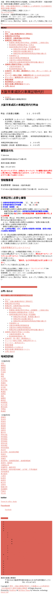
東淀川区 (4, 389)
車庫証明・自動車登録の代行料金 (17, 306)
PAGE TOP (4, 592)
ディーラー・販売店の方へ (15, 343)
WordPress (12, 590)
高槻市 (3, 417)
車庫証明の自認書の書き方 (23, 51)
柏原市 (3, 480)
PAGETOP (4, 518)
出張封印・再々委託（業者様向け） (18, 338)
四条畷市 (4, 489)
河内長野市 (5, 471)
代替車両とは (14, 56)
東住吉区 (4, 407)
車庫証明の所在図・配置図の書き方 (26, 49)
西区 (2, 374)
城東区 (3, 398)
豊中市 (3, 432)
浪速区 (3, 383)
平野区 (3, 409)
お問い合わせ (10, 351)
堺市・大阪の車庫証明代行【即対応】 (19, 301)
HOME (7, 97)
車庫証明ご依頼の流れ (13, 308)
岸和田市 (4, 456)
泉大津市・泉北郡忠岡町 (10, 452)
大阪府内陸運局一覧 (16, 66)
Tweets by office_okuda (9, 501)
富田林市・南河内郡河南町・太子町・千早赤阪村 (19, 469)
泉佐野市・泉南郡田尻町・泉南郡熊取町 (16, 461)
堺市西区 (4, 439)
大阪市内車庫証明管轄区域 (19, 58)
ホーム (7, 299)
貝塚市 (3, 458)
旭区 (2, 396)
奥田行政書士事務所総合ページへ (17, 349)
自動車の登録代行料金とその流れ (17, 332)
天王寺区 (4, 381)
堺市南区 (4, 441)
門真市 (3, 491)
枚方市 (3, 482)
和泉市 (3, 454)
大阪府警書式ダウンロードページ (15, 247)
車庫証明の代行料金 (12, 304)
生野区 (3, 394)
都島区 (3, 365)
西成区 (3, 411)
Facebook (5, 505)
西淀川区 (4, 385)
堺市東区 (4, 437)
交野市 (3, 485)
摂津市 (3, 421)
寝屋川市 (4, 487)
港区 (2, 376)
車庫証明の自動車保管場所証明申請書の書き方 (26, 62)
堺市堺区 (4, 445)
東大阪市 (4, 474)
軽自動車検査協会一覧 (17, 69)
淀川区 (3, 387)
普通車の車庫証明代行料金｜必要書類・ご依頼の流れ (29, 43)
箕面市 (3, 428)
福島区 (3, 368)
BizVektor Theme (24, 590)
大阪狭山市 (5, 465)
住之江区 (4, 405)
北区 (2, 363)
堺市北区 (4, 434)
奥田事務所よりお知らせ (14, 347)
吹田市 (3, 424)
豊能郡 (3, 426)
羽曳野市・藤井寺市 (8, 467)
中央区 (3, 372)
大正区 (3, 378)
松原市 (3, 478)
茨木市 (3, 419)
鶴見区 (3, 400)
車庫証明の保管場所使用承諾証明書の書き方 (29, 53)
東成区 (3, 391)
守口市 (3, 493)
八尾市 (3, 476)
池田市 (3, 430)
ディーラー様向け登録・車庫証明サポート (20, 341)
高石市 (3, 450)
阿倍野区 (4, 402)
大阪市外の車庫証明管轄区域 (20, 60)
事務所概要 (9, 345)
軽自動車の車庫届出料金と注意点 (21, 45)
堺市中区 (4, 443)
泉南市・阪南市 (6, 463)
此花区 (3, 370)
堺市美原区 (5, 448)
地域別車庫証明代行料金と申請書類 (22, 47)
